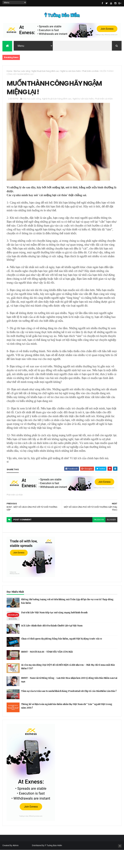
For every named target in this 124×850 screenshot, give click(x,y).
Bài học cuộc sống (22, 71)
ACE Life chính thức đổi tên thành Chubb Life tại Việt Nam (52, 625)
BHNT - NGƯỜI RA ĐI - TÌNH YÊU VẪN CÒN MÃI (47, 651)
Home (9, 71)
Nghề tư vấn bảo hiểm (71, 71)
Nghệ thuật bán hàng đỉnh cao (45, 71)
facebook (99, 520)
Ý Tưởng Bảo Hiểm (53, 845)
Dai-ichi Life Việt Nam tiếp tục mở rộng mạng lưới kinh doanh (54, 612)
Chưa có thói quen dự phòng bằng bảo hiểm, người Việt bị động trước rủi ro (61, 638)
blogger (111, 520)
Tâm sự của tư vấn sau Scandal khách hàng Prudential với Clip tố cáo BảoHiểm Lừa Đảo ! (68, 691)
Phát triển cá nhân (90, 71)
